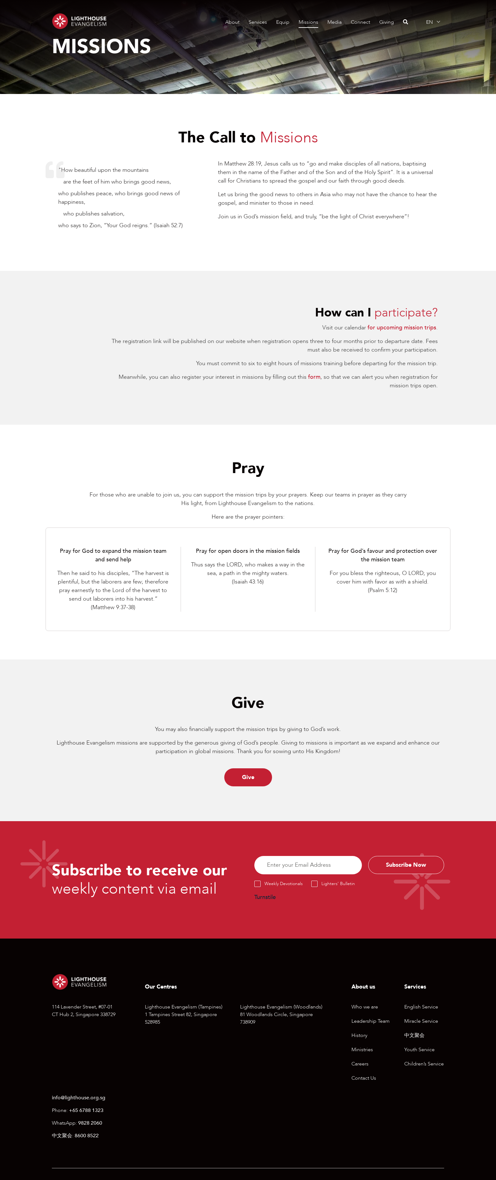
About (232, 22)
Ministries (362, 1049)
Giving (386, 22)
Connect (360, 22)
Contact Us (363, 1078)
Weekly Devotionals (283, 884)
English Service (421, 1006)
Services (258, 22)
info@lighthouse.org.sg (78, 1098)
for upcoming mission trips (402, 328)
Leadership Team (370, 1021)
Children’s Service (424, 1063)
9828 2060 (90, 1123)
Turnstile (265, 897)
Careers (360, 1063)
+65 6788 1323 (86, 1110)
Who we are (364, 1006)
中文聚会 (414, 1035)
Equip (282, 22)
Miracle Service (421, 1021)
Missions (308, 22)
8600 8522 (87, 1136)
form (314, 377)
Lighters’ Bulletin (338, 884)
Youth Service (419, 1049)
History (359, 1035)
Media (334, 22)
